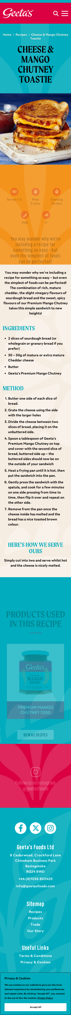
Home (18, 13)
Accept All (35, 1007)
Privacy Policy (45, 998)
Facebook (20, 828)
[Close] (68, 974)
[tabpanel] (35, 129)
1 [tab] (35, 161)
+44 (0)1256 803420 (35, 879)
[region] (35, 993)
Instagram (50, 828)
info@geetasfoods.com (35, 886)
